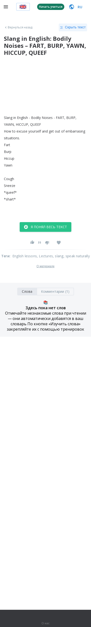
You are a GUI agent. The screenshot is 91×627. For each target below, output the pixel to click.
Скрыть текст (73, 27)
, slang (58, 256)
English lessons (24, 256)
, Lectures (45, 256)
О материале (45, 266)
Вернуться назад (18, 27)
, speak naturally (77, 256)
